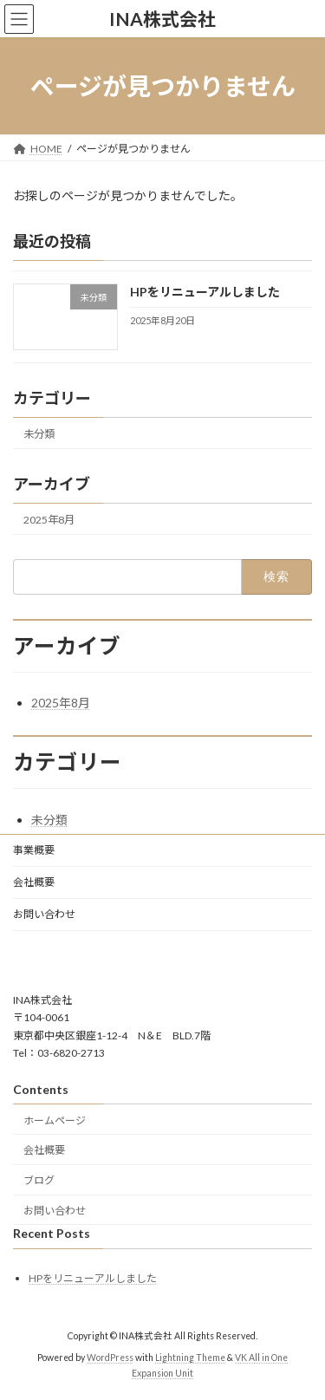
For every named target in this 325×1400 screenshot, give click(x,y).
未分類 (39, 433)
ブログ (39, 1180)
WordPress (110, 1357)
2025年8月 (49, 519)
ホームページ (54, 1119)
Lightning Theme (190, 1357)
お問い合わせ (44, 914)
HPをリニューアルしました (205, 292)
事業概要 (34, 849)
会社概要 (34, 882)
